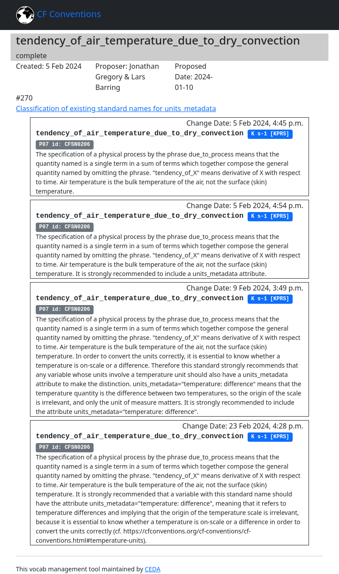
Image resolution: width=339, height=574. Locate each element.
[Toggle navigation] (310, 15)
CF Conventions (58, 15)
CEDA (153, 569)
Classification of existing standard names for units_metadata (116, 108)
